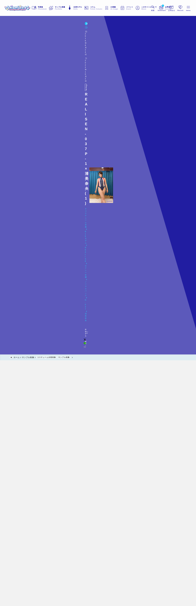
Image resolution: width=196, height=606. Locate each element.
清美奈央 (105, 41)
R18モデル (37, 41)
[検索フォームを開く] (146, 8)
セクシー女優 (64, 41)
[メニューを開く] (165, 8)
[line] (151, 51)
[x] (148, 51)
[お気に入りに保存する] (15, 52)
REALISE (50, 41)
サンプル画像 (16, 30)
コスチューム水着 (20, 41)
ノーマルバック (81, 41)
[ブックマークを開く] (155, 8)
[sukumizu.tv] (23, 8)
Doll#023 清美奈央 (22, 46)
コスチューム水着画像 (33, 30)
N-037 (95, 41)
